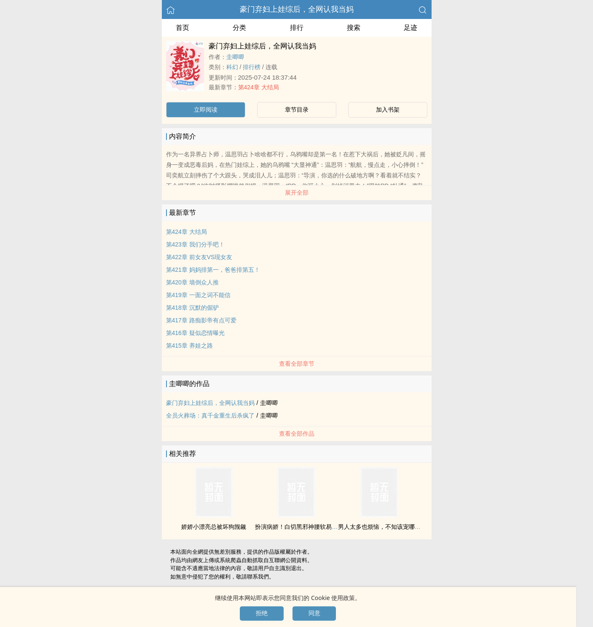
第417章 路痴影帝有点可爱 (201, 320)
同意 (314, 613)
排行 (296, 27)
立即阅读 (205, 109)
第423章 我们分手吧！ (195, 244)
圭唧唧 (235, 57)
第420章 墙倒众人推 (192, 282)
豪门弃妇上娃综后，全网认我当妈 (297, 9)
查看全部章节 (296, 363)
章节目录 (297, 109)
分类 (239, 27)
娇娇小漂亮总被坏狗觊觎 (213, 526)
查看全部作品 (296, 433)
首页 (182, 27)
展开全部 (297, 192)
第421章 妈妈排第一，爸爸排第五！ (213, 269)
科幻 (232, 67)
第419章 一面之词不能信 (198, 295)
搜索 (353, 27)
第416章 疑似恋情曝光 (195, 333)
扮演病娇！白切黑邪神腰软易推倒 (299, 526)
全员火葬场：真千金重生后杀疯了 (210, 415)
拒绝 (262, 613)
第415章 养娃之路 (189, 345)
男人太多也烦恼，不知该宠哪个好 (382, 526)
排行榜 (251, 67)
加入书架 (388, 109)
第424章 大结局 (258, 87)
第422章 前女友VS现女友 (199, 257)
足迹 (410, 27)
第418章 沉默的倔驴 (192, 307)
